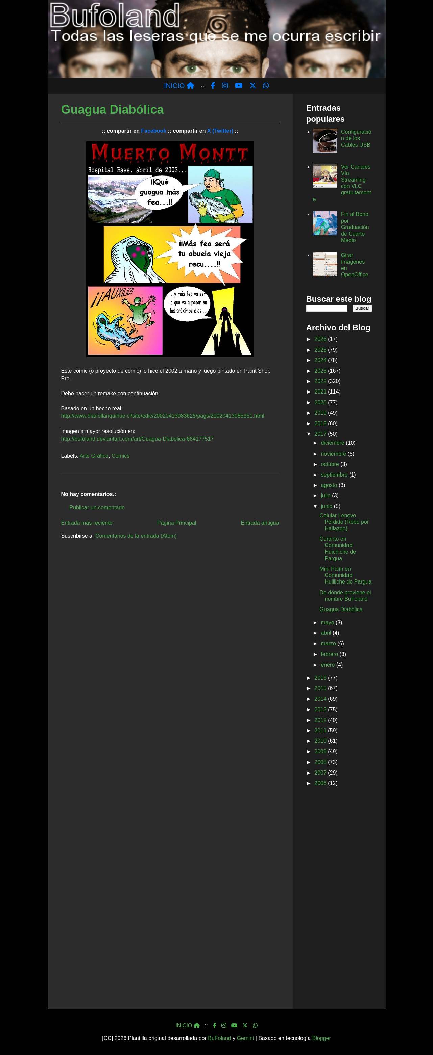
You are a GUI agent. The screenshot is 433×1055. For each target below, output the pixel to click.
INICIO (179, 85)
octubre (330, 464)
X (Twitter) (220, 131)
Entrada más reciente (87, 523)
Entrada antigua (260, 523)
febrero (330, 654)
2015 (321, 688)
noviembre (334, 454)
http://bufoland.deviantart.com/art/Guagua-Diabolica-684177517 (137, 439)
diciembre (333, 443)
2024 (321, 360)
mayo (328, 622)
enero (328, 665)
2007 (321, 773)
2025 (321, 350)
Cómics (120, 456)
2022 (321, 381)
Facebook (153, 131)
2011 (321, 730)
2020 (321, 402)
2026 (321, 339)
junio (327, 506)
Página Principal (176, 523)
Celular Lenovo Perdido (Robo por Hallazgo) (344, 522)
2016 (321, 678)
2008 (321, 762)
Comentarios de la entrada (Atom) (136, 536)
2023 (321, 371)
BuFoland (219, 1038)
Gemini (245, 1038)
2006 (321, 783)
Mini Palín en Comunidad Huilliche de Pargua (345, 575)
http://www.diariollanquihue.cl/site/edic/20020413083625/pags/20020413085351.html (162, 416)
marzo (329, 643)
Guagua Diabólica (340, 609)
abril (327, 633)
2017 (321, 434)
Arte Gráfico (94, 456)
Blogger (321, 1038)
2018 (321, 423)
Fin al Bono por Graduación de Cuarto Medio (355, 227)
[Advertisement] (339, 899)
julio (326, 495)
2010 (321, 741)
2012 (321, 720)
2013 (321, 709)
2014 (321, 699)
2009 (321, 751)
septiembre (335, 475)
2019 (321, 413)
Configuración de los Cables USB (356, 138)
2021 (321, 392)
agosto (329, 485)
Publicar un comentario (97, 507)
